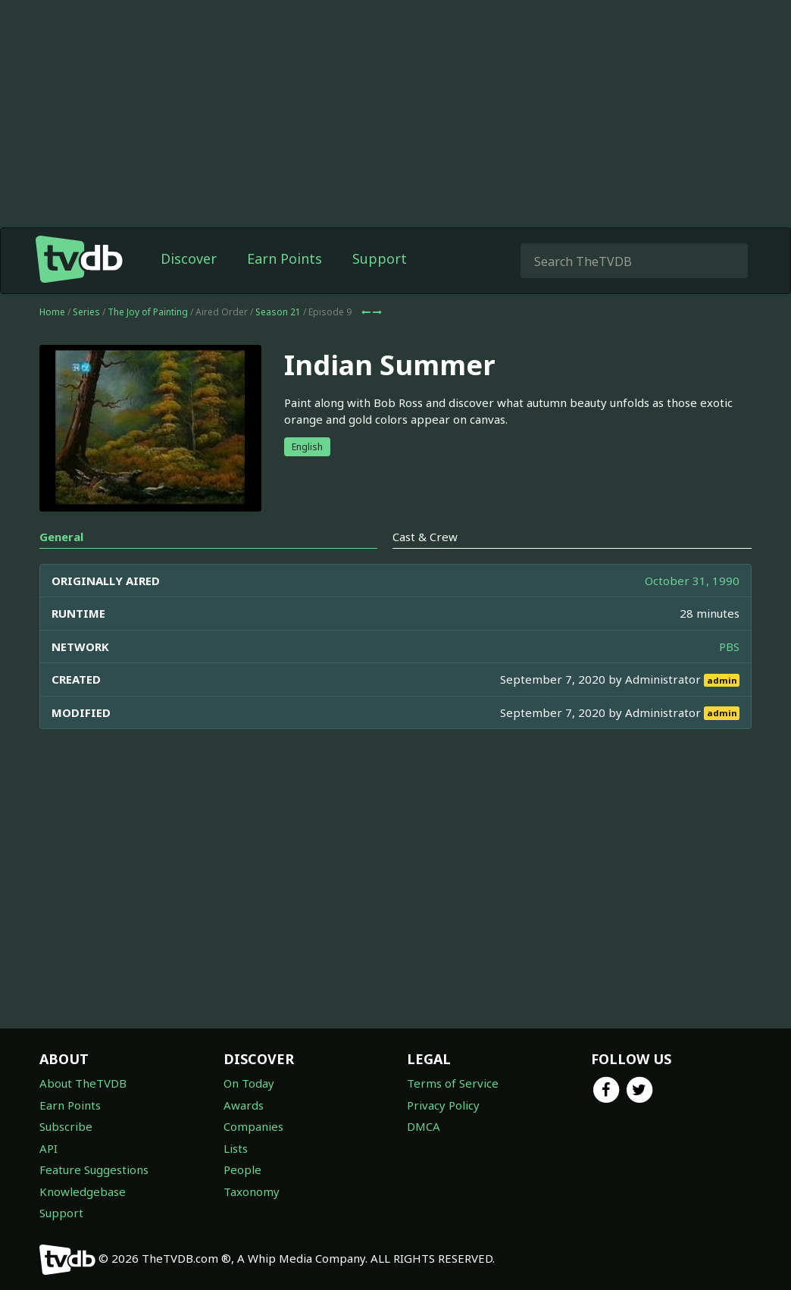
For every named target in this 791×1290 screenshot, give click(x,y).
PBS (729, 646)
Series (86, 311)
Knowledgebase (82, 1191)
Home (52, 311)
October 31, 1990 (692, 580)
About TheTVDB (83, 1083)
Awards (244, 1105)
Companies (253, 1126)
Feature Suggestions (94, 1169)
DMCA (423, 1126)
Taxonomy (252, 1191)
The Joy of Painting (148, 311)
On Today (249, 1083)
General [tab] (61, 536)
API (48, 1148)
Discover (189, 258)
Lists (236, 1148)
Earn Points (284, 258)
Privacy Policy (443, 1105)
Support (379, 258)
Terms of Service (453, 1083)
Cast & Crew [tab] (425, 536)
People (242, 1169)
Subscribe (65, 1126)
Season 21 (278, 311)
